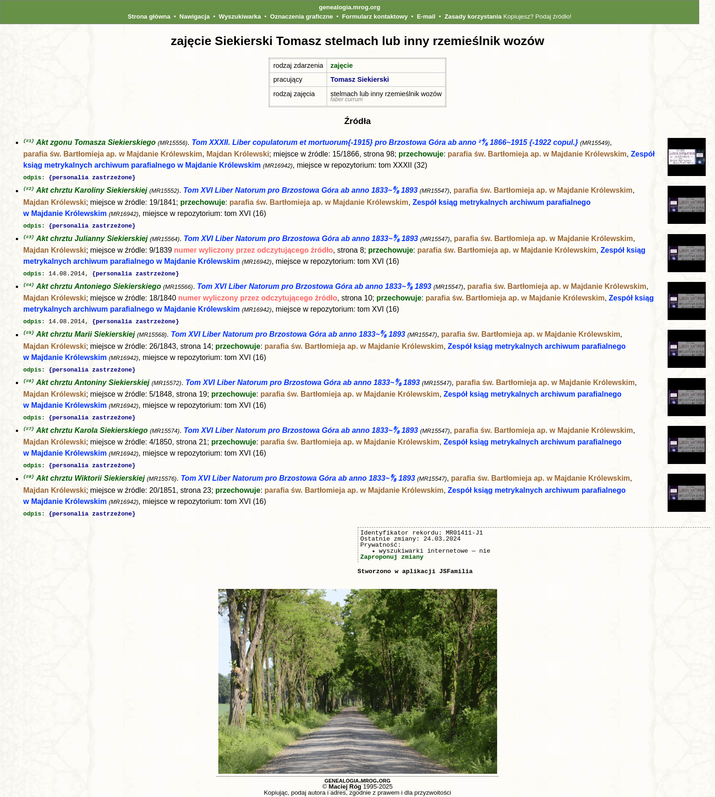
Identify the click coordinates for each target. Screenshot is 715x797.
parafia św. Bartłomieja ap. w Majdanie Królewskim (112, 154)
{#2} (28, 188)
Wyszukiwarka (240, 16)
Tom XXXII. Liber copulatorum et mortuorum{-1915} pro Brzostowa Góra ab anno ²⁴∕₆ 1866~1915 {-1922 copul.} (384, 143)
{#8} (28, 473)
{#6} (28, 379)
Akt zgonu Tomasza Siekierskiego (96, 143)
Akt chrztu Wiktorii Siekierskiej (90, 476)
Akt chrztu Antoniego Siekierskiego (98, 285)
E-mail (426, 16)
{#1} (28, 141)
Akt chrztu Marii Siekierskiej (85, 333)
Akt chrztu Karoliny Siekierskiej (91, 191)
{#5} (28, 331)
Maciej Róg (344, 782)
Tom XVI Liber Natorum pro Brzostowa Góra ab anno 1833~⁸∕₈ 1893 (300, 191)
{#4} (28, 284)
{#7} (28, 426)
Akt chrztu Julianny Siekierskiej (92, 238)
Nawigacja (194, 16)
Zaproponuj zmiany (392, 553)
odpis (32, 177)
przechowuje (421, 154)
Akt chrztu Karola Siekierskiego (92, 428)
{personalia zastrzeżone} (92, 177)
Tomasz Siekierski (359, 79)
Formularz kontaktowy (374, 16)
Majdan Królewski (237, 154)
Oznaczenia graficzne (301, 16)
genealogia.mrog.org (349, 7)
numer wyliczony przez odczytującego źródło (253, 250)
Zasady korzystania (473, 16)
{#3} (28, 236)
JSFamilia (455, 567)
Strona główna (149, 16)
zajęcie (341, 65)
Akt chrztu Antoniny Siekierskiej (93, 381)
